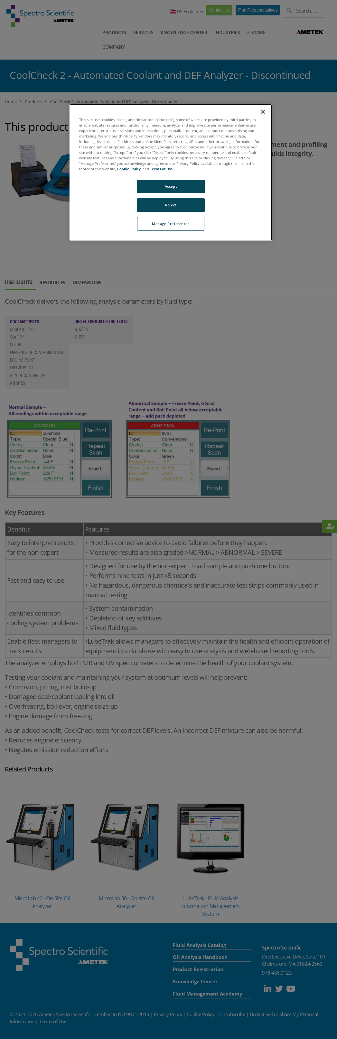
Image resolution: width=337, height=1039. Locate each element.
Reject (170, 205)
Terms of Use (161, 168)
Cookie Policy (129, 168)
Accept (171, 186)
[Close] (263, 112)
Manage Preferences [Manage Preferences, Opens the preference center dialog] (170, 223)
